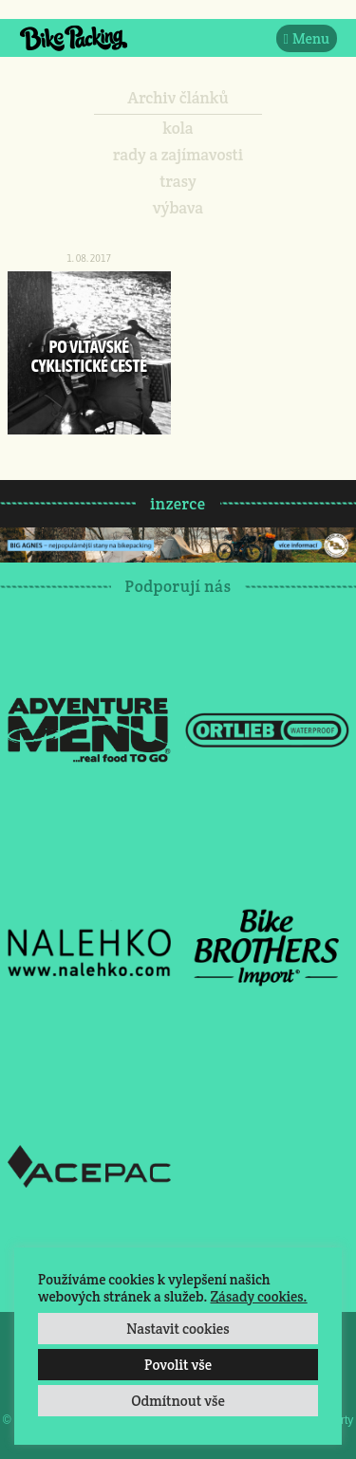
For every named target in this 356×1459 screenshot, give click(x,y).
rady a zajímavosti (178, 154)
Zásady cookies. (258, 1296)
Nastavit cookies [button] (177, 1329)
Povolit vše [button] (178, 1365)
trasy (178, 181)
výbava (178, 207)
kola (178, 128)
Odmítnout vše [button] (178, 1401)
